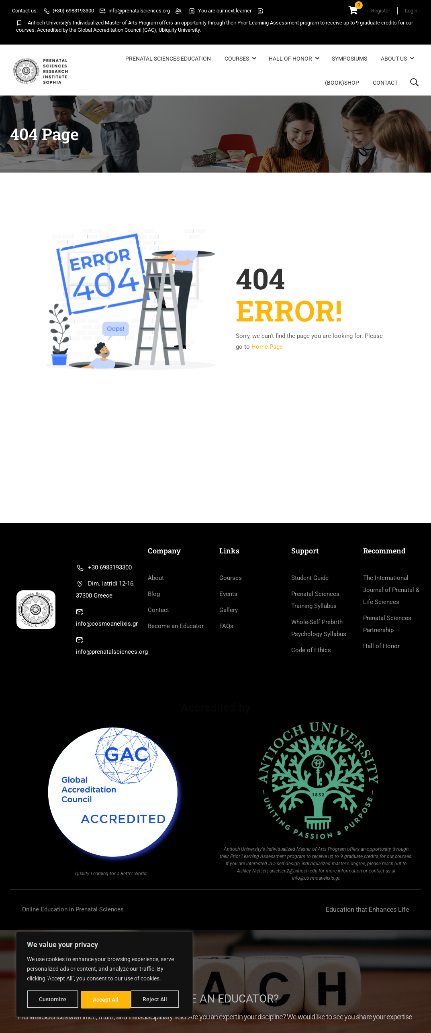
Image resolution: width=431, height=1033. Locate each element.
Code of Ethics (311, 651)
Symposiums (349, 58)
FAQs (226, 627)
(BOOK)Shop (342, 82)
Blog (154, 595)
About (156, 579)
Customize (52, 999)
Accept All (157, 999)
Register (379, 11)
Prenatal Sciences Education (168, 58)
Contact (385, 82)
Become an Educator (176, 627)
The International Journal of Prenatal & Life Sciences (391, 591)
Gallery (228, 611)
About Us (394, 58)
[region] (104, 975)
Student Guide (310, 579)
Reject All (105, 999)
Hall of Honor (290, 58)
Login (411, 11)
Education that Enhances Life (367, 911)
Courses (237, 58)
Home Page (267, 348)
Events (228, 595)
